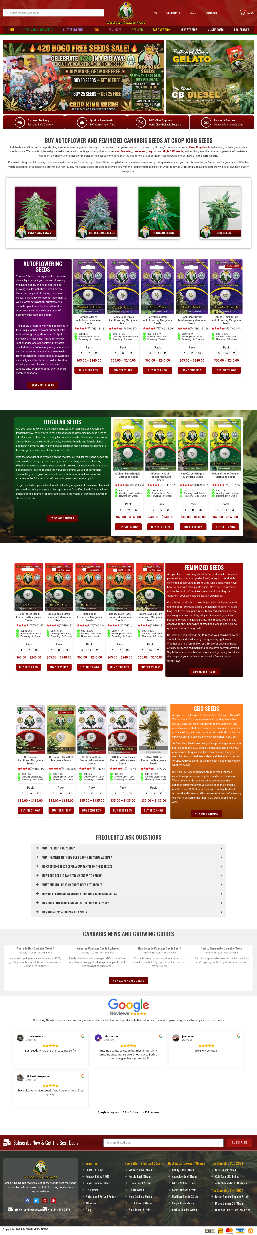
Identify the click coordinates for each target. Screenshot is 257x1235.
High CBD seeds (173, 151)
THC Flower (241, 30)
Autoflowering (73, 30)
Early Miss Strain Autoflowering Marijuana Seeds (157, 320)
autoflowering (123, 151)
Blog (193, 12)
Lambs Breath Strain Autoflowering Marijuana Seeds (226, 320)
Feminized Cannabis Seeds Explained (97, 948)
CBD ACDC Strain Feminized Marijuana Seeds (153, 760)
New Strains (189, 30)
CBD (96, 30)
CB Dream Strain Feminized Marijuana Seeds (91, 760)
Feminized (115, 30)
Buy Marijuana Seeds (39, 30)
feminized (139, 151)
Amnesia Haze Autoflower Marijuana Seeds (88, 320)
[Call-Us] (44, 1209)
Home (11, 30)
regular (152, 151)
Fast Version (161, 30)
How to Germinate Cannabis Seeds (222, 948)
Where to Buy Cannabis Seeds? (35, 948)
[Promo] (83, 77)
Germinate (173, 12)
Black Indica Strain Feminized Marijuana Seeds (28, 617)
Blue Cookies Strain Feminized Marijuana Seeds (59, 617)
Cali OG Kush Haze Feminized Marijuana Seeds (119, 617)
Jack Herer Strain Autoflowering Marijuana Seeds (192, 320)
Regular (137, 30)
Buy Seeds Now (89, 370)
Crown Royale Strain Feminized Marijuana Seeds (150, 617)
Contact (211, 12)
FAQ (154, 12)
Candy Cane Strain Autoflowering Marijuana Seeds (123, 320)
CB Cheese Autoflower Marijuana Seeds (30, 760)
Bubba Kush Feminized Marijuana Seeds (89, 617)
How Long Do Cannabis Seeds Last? (159, 948)
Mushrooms (216, 30)
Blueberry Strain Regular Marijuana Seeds (161, 476)
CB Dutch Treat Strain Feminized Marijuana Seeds (122, 760)
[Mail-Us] (10, 1209)
